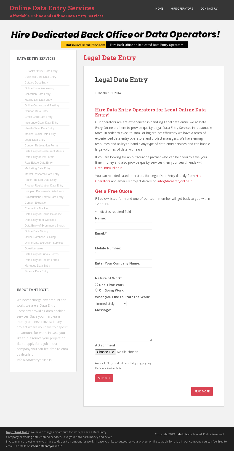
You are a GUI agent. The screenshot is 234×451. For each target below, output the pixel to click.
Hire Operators (181, 9)
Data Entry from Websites (40, 219)
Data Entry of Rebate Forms (42, 260)
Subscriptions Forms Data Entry (44, 197)
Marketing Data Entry (38, 168)
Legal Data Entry (121, 79)
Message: (103, 310)
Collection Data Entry (38, 94)
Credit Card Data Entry (38, 117)
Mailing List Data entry (38, 99)
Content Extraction (36, 202)
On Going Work (111, 290)
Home (159, 9)
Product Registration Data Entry (44, 185)
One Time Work (112, 285)
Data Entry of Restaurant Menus (44, 151)
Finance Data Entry (36, 271)
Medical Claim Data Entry (40, 134)
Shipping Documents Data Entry (44, 191)
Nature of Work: (108, 278)
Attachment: (105, 345)
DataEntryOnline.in (108, 168)
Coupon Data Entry (36, 111)
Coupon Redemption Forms (41, 145)
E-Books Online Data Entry (41, 71)
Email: (101, 233)
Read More (202, 391)
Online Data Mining (36, 231)
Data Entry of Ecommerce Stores (45, 225)
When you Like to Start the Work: (122, 297)
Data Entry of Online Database (43, 214)
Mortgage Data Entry (37, 265)
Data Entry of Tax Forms (39, 157)
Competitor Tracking (37, 208)
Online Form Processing (39, 88)
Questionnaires (34, 248)
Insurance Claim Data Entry (41, 122)
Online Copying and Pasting (42, 105)
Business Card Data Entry (40, 76)
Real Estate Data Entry (39, 162)
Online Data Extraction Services (44, 242)
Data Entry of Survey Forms (41, 254)
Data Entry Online (187, 434)
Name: (100, 218)
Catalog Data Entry (36, 82)
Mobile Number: (108, 248)
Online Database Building (40, 237)
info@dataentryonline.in (174, 181)
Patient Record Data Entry (40, 179)
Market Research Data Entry (42, 174)
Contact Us (209, 9)
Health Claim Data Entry (39, 128)
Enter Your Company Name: (117, 263)
